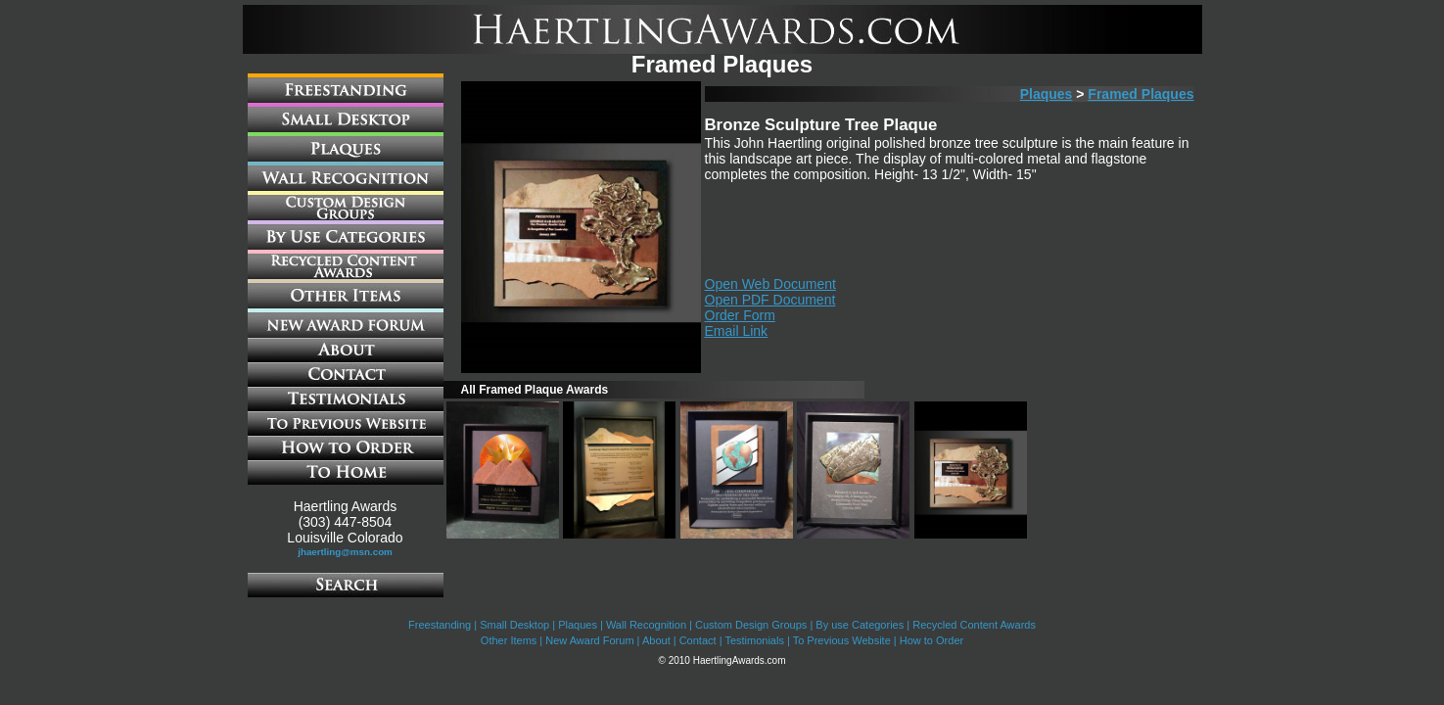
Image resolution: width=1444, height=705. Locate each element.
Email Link (737, 331)
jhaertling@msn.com (345, 551)
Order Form (740, 315)
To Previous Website (842, 640)
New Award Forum (589, 640)
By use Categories (859, 625)
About (656, 640)
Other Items (508, 640)
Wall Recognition (646, 625)
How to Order (931, 640)
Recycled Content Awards (974, 625)
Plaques (1046, 94)
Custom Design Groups (751, 625)
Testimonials (754, 640)
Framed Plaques (1140, 94)
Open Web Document (770, 284)
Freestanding (439, 625)
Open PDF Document (770, 299)
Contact (698, 640)
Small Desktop (514, 625)
